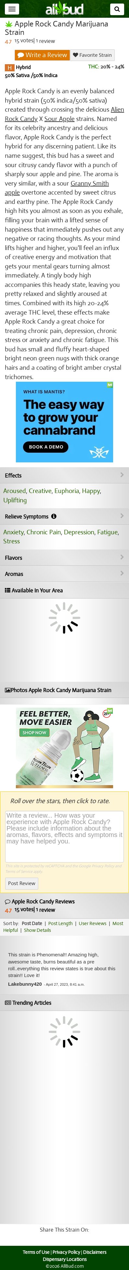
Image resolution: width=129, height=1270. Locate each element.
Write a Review (42, 55)
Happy (91, 491)
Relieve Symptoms (64, 516)
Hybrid (23, 68)
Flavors (64, 557)
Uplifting (15, 500)
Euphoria (66, 491)
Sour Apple (59, 119)
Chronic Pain (44, 532)
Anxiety (13, 532)
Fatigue (107, 532)
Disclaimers (94, 1252)
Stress (11, 541)
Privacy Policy (103, 866)
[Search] (117, 9)
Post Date (32, 923)
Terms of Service (18, 871)
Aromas (64, 574)
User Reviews (92, 923)
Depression (79, 532)
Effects (64, 475)
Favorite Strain (92, 55)
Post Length (60, 923)
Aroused (14, 491)
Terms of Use (36, 1252)
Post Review (21, 883)
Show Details (37, 930)
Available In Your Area (34, 590)
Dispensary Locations (65, 1259)
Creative (40, 491)
